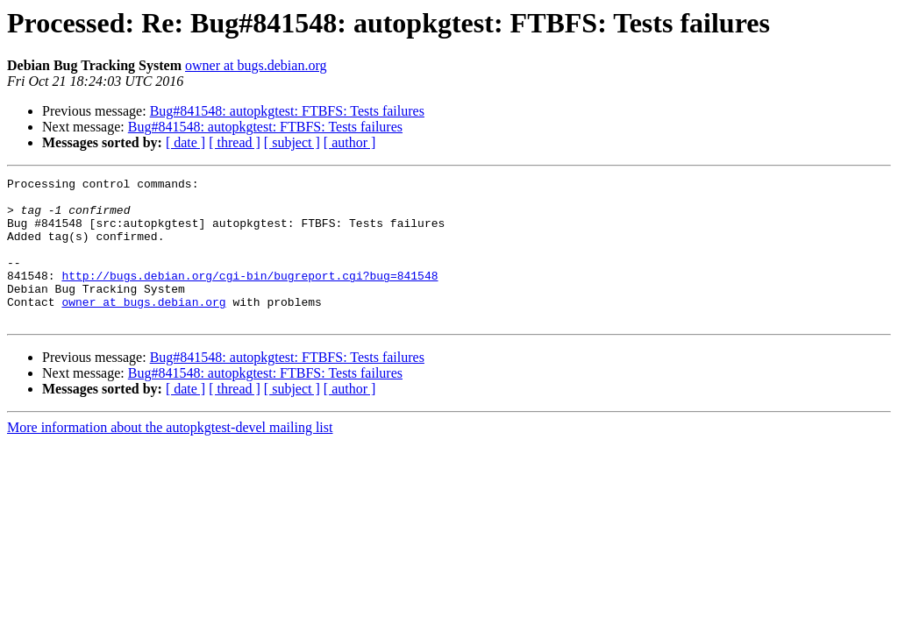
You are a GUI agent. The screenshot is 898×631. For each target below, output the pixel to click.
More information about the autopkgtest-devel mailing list (169, 456)
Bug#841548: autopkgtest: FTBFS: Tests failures (287, 110)
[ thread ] (234, 142)
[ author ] (350, 142)
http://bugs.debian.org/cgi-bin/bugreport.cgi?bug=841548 (249, 296)
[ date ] (185, 142)
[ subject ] (292, 142)
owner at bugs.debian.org (255, 65)
